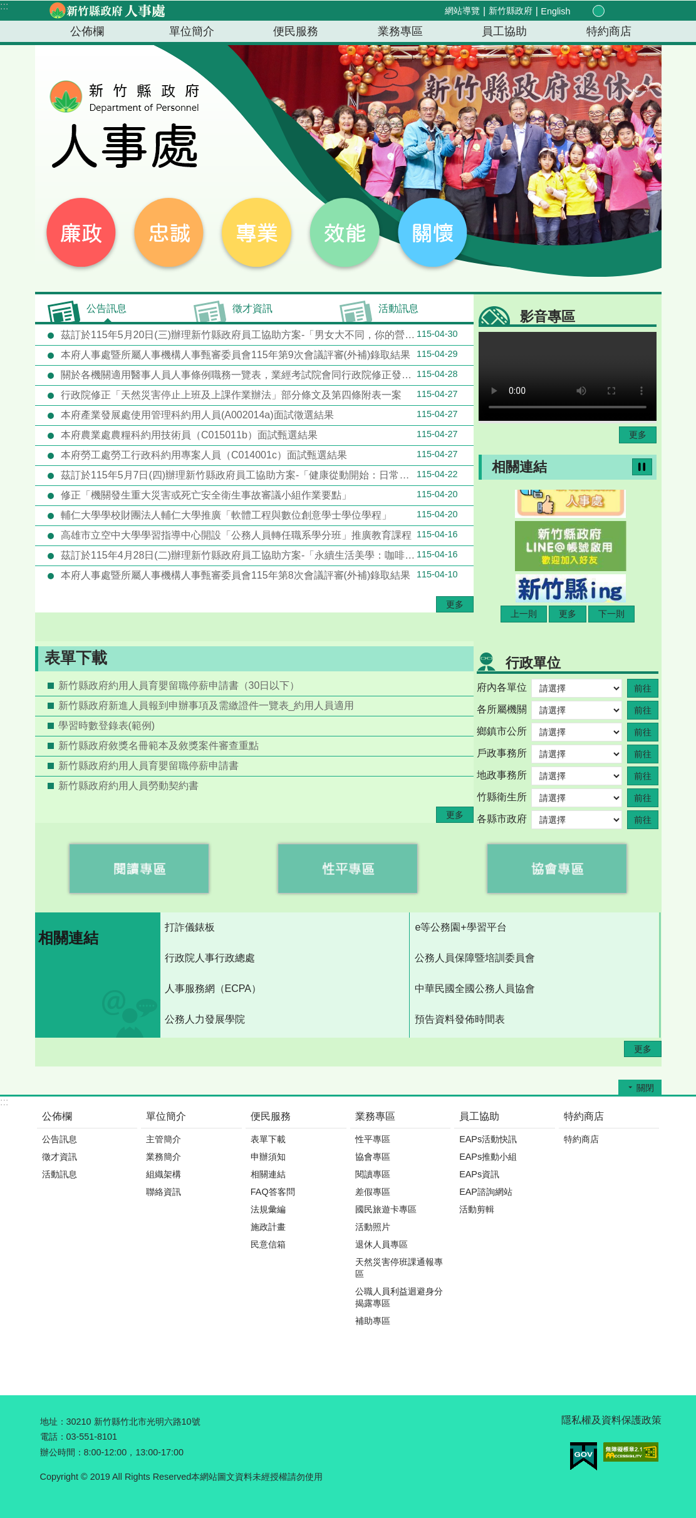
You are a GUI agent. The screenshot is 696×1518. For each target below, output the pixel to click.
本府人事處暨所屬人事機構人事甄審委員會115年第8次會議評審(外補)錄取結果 (258, 575)
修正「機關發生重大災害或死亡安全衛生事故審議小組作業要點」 (258, 494)
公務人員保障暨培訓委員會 (475, 958)
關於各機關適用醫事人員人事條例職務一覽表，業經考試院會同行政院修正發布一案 (258, 374)
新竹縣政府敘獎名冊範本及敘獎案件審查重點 (158, 745)
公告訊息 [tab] (106, 308)
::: (4, 6)
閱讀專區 (372, 1174)
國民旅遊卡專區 (386, 1209)
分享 (626, 11)
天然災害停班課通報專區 (399, 1268)
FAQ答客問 (273, 1192)
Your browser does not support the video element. (568, 376)
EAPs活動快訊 (488, 1139)
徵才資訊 (59, 1157)
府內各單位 (502, 687)
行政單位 (533, 663)
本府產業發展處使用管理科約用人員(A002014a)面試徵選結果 (258, 414)
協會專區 (372, 1157)
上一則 (524, 614)
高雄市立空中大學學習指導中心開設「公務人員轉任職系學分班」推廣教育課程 (258, 534)
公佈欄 (87, 31)
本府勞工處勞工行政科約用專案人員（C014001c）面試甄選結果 (258, 454)
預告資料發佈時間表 (460, 1019)
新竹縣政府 (510, 11)
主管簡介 (163, 1139)
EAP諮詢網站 (485, 1192)
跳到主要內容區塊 (6, 6)
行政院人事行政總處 (210, 958)
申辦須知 (268, 1157)
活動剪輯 (476, 1209)
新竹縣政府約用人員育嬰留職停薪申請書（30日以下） (179, 685)
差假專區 (372, 1192)
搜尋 (641, 11)
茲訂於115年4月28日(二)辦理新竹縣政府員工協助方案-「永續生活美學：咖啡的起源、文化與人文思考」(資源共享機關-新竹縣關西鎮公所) (266, 554)
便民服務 (295, 31)
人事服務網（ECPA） (213, 988)
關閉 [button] (645, 1088)
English (555, 11)
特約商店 (608, 31)
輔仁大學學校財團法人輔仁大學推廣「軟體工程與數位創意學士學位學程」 (258, 514)
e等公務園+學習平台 (460, 927)
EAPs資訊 (479, 1174)
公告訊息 (59, 1139)
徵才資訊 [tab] (252, 308)
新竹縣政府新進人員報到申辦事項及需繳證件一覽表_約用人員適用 (206, 705)
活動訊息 (59, 1174)
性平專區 (372, 1139)
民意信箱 (268, 1244)
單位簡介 (191, 31)
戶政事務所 (502, 753)
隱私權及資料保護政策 (611, 1420)
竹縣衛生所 (502, 797)
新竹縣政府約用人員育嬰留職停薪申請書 (148, 765)
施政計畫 (268, 1227)
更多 (455, 604)
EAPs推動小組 (488, 1157)
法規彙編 (268, 1209)
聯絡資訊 (163, 1192)
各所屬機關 (502, 709)
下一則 (611, 614)
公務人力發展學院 (205, 1019)
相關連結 (519, 467)
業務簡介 (163, 1157)
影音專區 (547, 316)
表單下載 (75, 657)
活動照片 (372, 1227)
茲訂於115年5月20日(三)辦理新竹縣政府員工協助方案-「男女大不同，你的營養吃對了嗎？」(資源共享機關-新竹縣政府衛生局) (266, 334)
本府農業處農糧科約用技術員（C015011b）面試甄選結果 (258, 434)
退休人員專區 (381, 1244)
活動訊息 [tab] (398, 308)
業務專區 (400, 31)
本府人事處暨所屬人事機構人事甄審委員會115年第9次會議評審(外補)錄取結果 (258, 354)
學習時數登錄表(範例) (106, 725)
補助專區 (372, 1321)
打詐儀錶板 (190, 927)
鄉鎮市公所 (502, 731)
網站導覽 (462, 11)
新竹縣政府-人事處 (107, 11)
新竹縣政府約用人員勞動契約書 (128, 785)
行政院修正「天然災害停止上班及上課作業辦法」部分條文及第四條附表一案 (258, 394)
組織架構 (163, 1174)
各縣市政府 (502, 818)
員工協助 (504, 31)
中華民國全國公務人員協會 (475, 988)
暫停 (642, 466)
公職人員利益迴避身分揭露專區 (399, 1297)
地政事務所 (502, 775)
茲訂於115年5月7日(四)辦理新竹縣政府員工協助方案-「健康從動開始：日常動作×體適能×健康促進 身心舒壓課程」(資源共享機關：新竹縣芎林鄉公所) (266, 474)
